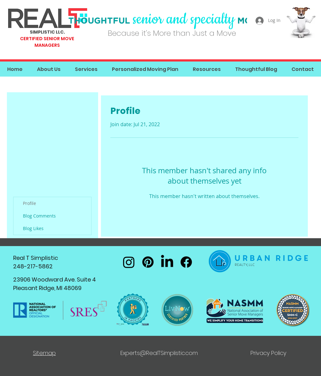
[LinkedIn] (167, 262)
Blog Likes (33, 228)
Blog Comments (39, 216)
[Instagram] (128, 262)
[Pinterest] (147, 262)
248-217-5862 (33, 266)
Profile (29, 203)
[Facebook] (186, 262)
